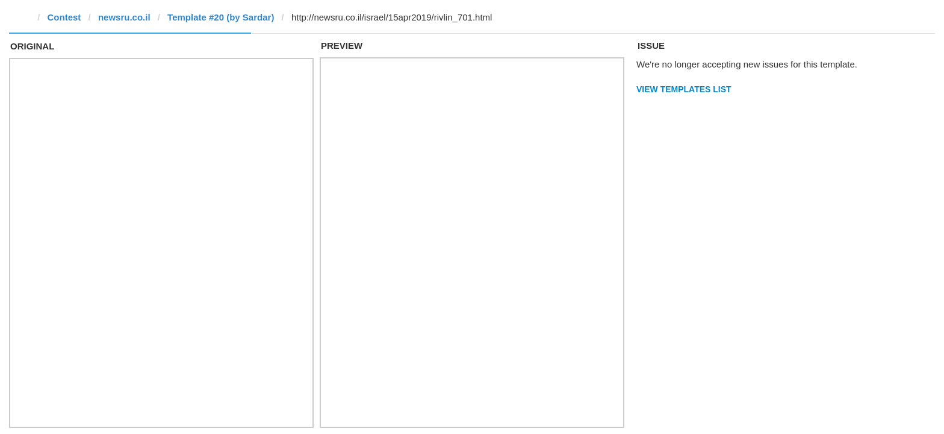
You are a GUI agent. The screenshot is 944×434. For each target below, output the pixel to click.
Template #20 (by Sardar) (220, 17)
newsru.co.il (124, 17)
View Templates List (683, 89)
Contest (64, 17)
